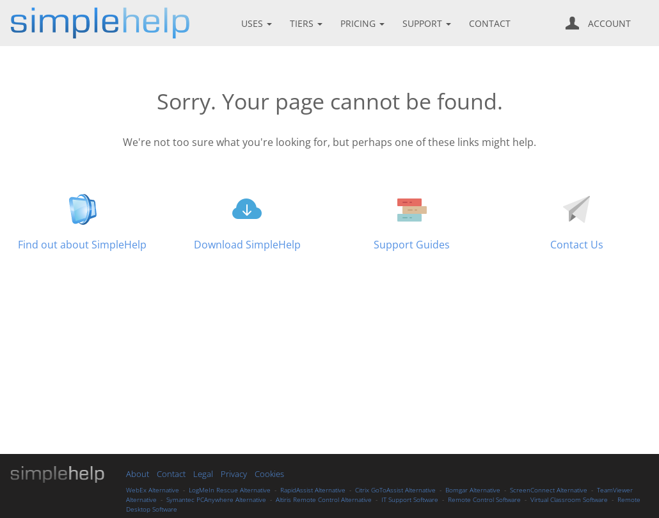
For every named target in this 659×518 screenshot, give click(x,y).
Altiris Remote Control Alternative (324, 499)
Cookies (269, 474)
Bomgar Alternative (472, 489)
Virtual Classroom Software (569, 499)
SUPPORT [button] (428, 23)
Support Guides (412, 245)
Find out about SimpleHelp (82, 245)
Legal (204, 474)
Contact (171, 474)
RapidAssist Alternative (312, 489)
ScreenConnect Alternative (548, 489)
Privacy (234, 474)
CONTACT (490, 23)
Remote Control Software (484, 499)
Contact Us (576, 245)
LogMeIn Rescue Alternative (230, 489)
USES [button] (257, 23)
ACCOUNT (598, 23)
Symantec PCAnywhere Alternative (216, 499)
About (137, 474)
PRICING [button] (363, 23)
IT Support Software (409, 499)
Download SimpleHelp (247, 245)
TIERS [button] (307, 23)
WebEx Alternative (152, 489)
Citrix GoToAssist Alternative (395, 489)
